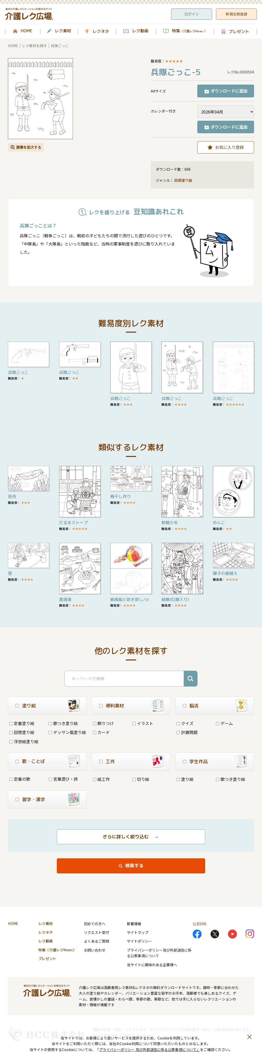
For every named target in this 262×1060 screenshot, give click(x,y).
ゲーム (224, 723)
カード (101, 732)
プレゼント (239, 31)
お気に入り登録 (229, 147)
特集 (189, 31)
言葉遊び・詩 (63, 779)
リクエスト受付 (96, 932)
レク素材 (63, 31)
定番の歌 (19, 779)
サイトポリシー (139, 941)
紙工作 (101, 779)
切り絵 (140, 779)
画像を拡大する (28, 147)
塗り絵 (185, 779)
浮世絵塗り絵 (23, 741)
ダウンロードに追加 (229, 91)
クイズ (185, 723)
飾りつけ (103, 723)
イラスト (142, 723)
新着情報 (134, 923)
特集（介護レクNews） (57, 949)
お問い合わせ (94, 950)
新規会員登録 (236, 14)
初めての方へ (94, 923)
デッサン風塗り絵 (67, 732)
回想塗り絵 (183, 180)
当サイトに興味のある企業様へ (152, 964)
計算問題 (187, 732)
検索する (134, 865)
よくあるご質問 (96, 941)
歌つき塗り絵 (63, 723)
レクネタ (101, 31)
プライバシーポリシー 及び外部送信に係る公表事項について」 (149, 1049)
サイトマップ (137, 932)
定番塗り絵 (21, 723)
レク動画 (140, 31)
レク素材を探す (34, 45)
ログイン (191, 14)
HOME (26, 31)
